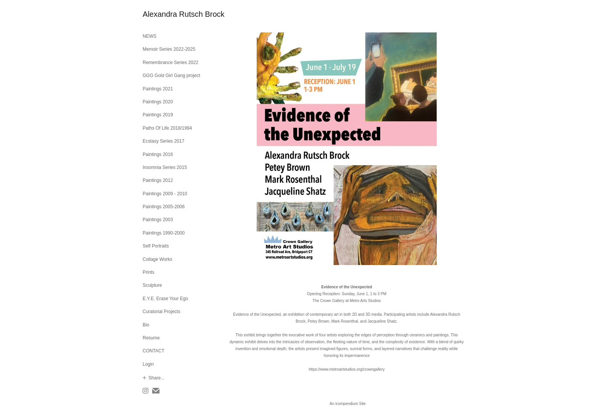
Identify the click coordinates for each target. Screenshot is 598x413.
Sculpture (152, 285)
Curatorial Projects (161, 311)
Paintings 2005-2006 (164, 206)
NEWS (149, 36)
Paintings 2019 (158, 114)
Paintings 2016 (158, 154)
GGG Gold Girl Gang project (171, 75)
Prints (148, 272)
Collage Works (157, 259)
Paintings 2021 (158, 89)
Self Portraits (156, 246)
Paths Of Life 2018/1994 (167, 128)
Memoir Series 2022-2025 (169, 49)
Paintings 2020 (158, 101)
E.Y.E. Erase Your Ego (165, 298)
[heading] (162, 14)
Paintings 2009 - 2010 (165, 193)
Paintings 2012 (158, 180)
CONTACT (153, 351)
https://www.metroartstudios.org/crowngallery (347, 369)
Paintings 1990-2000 (164, 233)
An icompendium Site (348, 404)
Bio (146, 325)
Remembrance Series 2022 (170, 62)
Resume (151, 338)
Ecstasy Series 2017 (163, 141)
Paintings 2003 (158, 219)
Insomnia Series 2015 (165, 167)
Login (148, 364)
